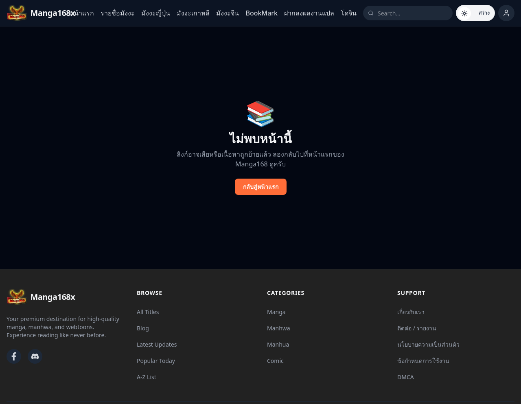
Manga (276, 312)
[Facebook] (14, 356)
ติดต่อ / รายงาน (417, 328)
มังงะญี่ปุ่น (155, 13)
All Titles (148, 312)
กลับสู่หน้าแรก (260, 186)
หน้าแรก (82, 13)
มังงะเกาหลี (193, 13)
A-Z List (146, 377)
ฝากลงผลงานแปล (309, 13)
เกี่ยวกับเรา (411, 312)
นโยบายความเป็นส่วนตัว (428, 344)
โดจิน (349, 13)
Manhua (278, 344)
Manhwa (278, 328)
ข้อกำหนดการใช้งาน (423, 361)
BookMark (261, 13)
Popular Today (156, 361)
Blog (143, 328)
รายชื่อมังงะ (118, 13)
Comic (275, 361)
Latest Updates (157, 344)
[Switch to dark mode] (475, 13)
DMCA (405, 377)
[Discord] (35, 356)
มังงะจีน (227, 13)
